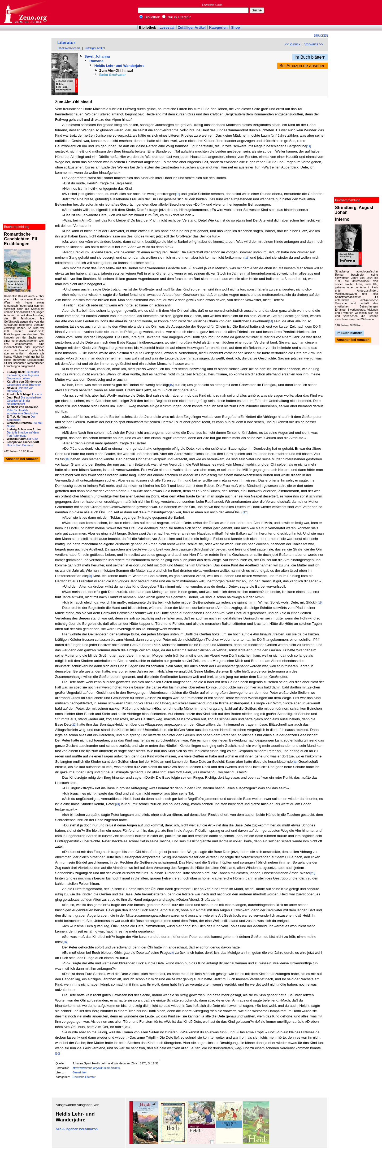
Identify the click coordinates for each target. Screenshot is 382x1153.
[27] (171, 952)
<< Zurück (293, 44)
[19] (320, 602)
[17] (245, 512)
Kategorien (218, 27)
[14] (270, 321)
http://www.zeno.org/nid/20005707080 (96, 1067)
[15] (171, 385)
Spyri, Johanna (97, 56)
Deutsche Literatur (84, 1076)
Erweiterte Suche (212, 4)
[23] (295, 761)
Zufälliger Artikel (192, 27)
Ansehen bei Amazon (353, 340)
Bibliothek (149, 17)
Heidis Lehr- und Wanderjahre (119, 66)
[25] (312, 873)
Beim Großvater (112, 75)
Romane (96, 61)
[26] (65, 942)
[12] (177, 194)
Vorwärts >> (313, 44)
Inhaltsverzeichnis (69, 48)
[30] (57, 1053)
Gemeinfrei (79, 1072)
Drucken (321, 35)
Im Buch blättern (309, 57)
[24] (117, 804)
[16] (67, 459)
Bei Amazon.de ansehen (302, 65)
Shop (235, 27)
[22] (74, 724)
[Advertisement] (357, 12)
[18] (89, 576)
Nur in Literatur (176, 17)
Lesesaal (166, 27)
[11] (308, 146)
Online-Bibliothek (25, 12)
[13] (247, 257)
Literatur (66, 42)
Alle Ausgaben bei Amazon (77, 1129)
